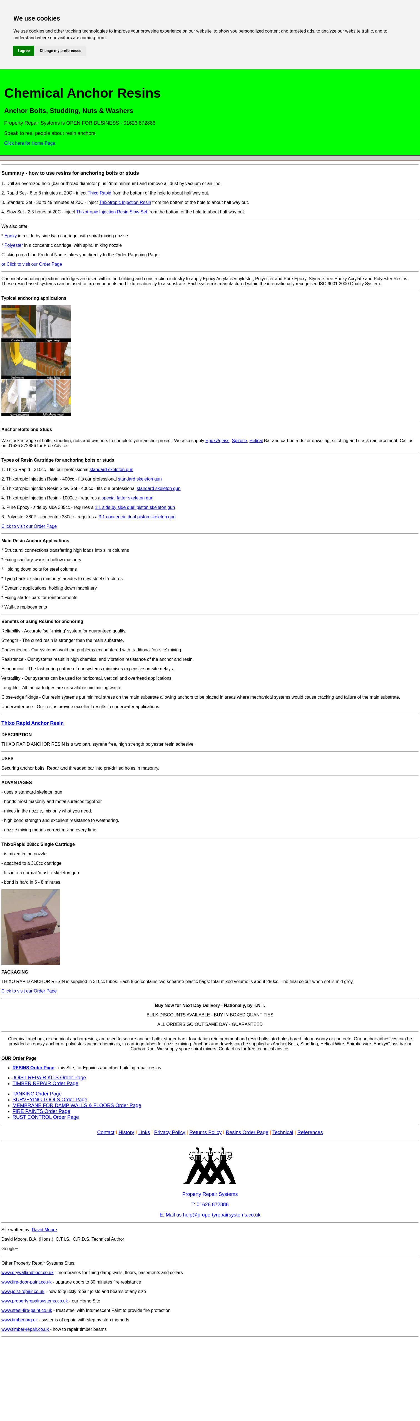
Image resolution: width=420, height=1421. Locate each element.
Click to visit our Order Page (29, 526)
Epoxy (10, 235)
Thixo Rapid (99, 193)
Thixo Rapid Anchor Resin (32, 723)
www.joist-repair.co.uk (22, 1291)
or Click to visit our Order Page (31, 264)
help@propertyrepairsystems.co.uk (221, 1215)
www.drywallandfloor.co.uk (27, 1272)
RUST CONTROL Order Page (46, 1117)
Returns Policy (205, 1132)
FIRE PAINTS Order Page (41, 1111)
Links (144, 1132)
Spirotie (239, 440)
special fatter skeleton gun (127, 498)
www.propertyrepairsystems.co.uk (34, 1301)
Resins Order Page (247, 1132)
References (310, 1132)
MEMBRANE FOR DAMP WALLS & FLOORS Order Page (77, 1105)
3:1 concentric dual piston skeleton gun (137, 516)
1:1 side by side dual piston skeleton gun (135, 507)
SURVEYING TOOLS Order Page (50, 1099)
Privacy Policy (169, 1132)
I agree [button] (24, 50)
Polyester (13, 245)
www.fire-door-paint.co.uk (26, 1282)
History (126, 1132)
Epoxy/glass (217, 440)
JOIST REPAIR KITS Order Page (49, 1077)
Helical (256, 440)
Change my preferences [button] (60, 50)
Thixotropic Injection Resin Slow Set (111, 212)
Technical (282, 1132)
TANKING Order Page (37, 1094)
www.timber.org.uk (19, 1319)
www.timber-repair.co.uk (25, 1329)
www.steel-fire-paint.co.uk (26, 1310)
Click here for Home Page (29, 143)
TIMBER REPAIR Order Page (45, 1083)
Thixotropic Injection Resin (125, 202)
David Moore (44, 1229)
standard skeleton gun (111, 469)
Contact (105, 1132)
